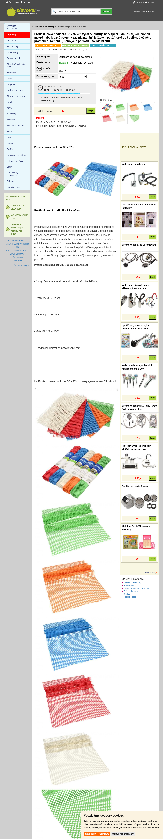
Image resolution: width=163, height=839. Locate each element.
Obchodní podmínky (132, 583)
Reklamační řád (130, 585)
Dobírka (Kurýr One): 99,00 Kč (53, 122)
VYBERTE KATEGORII (12, 27)
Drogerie (11, 84)
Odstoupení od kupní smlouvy (136, 588)
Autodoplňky (12, 46)
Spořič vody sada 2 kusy (135, 486)
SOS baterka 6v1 (17, 254)
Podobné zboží (130, 597)
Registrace (138, 2)
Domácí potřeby (14, 58)
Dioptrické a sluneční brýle (16, 65)
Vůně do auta (17, 257)
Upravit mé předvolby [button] (122, 834)
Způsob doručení (131, 591)
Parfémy (10, 149)
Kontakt (25, 2)
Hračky (10, 102)
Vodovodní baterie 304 (133, 164)
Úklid (9, 137)
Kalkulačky (17, 261)
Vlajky (9, 167)
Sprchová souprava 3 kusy (17, 251)
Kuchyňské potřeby (16, 125)
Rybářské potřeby (15, 161)
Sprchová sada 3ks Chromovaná (139, 244)
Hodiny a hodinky (15, 90)
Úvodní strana (13, 2)
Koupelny (50, 26)
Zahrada (10, 181)
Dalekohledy (12, 52)
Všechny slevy (150, 573)
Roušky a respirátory (16, 155)
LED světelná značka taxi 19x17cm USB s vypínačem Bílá (17, 243)
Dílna (9, 78)
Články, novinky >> (22, 265)
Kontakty (127, 594)
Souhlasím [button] (90, 834)
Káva (9, 108)
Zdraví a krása (13, 187)
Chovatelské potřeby (16, 96)
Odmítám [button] (104, 834)
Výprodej (11, 34)
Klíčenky (11, 119)
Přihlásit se (150, 2)
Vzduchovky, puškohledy (12, 173)
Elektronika (12, 72)
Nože (9, 131)
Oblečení (11, 143)
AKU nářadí (12, 40)
